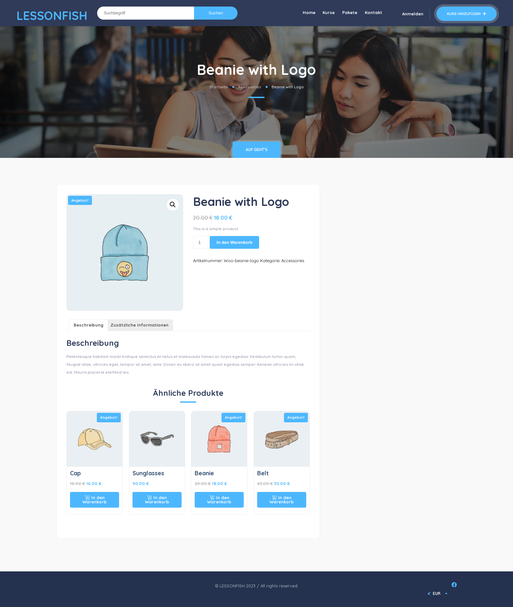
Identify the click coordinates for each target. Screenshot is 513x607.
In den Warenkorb (234, 242)
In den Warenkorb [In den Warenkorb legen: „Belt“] (282, 499)
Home (305, 13)
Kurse (326, 13)
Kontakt (372, 13)
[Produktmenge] (200, 242)
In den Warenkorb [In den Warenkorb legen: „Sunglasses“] (157, 499)
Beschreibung (88, 325)
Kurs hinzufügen (466, 13)
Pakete (348, 13)
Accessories (249, 86)
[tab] (88, 325)
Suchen (216, 12)
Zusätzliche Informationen (139, 325)
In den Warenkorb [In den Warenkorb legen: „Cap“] (94, 499)
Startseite (218, 86)
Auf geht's (257, 149)
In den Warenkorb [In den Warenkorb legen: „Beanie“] (219, 499)
